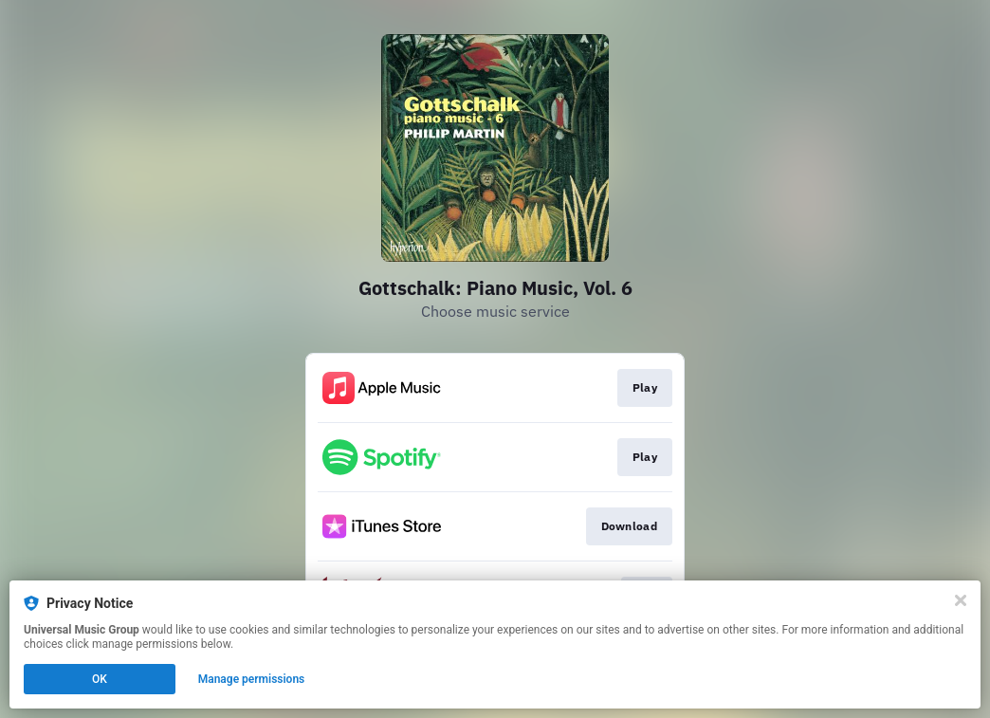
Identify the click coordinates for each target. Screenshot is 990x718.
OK (99, 679)
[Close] (960, 600)
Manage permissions (251, 679)
